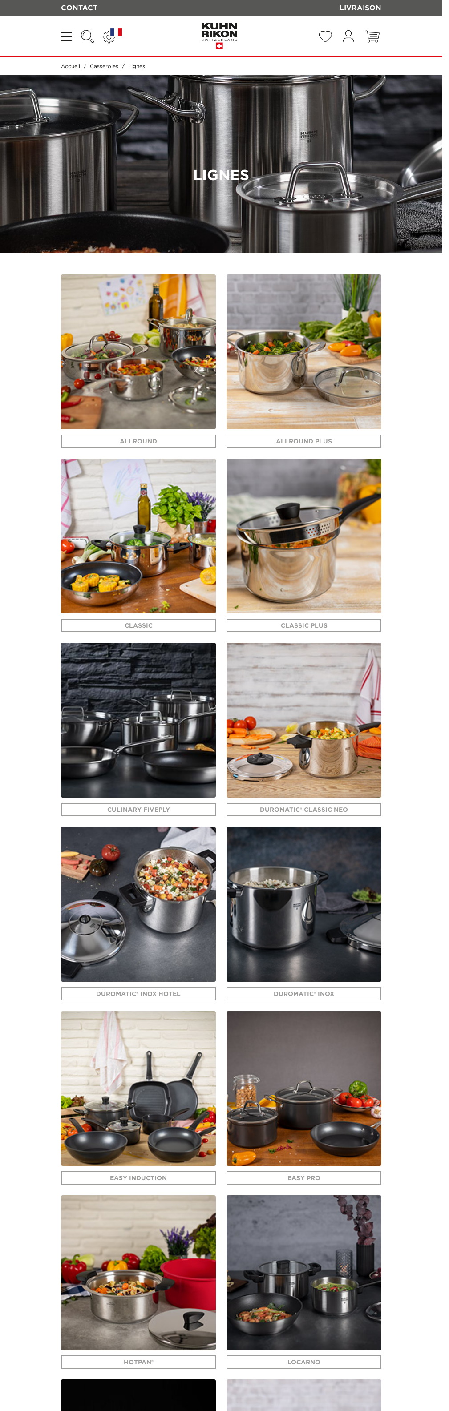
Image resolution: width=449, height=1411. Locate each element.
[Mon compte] (348, 36)
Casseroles (104, 66)
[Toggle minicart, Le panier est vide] (372, 36)
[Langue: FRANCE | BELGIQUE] (112, 36)
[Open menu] (67, 36)
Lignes (136, 66)
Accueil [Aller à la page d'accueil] (70, 66)
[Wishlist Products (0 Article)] (325, 36)
